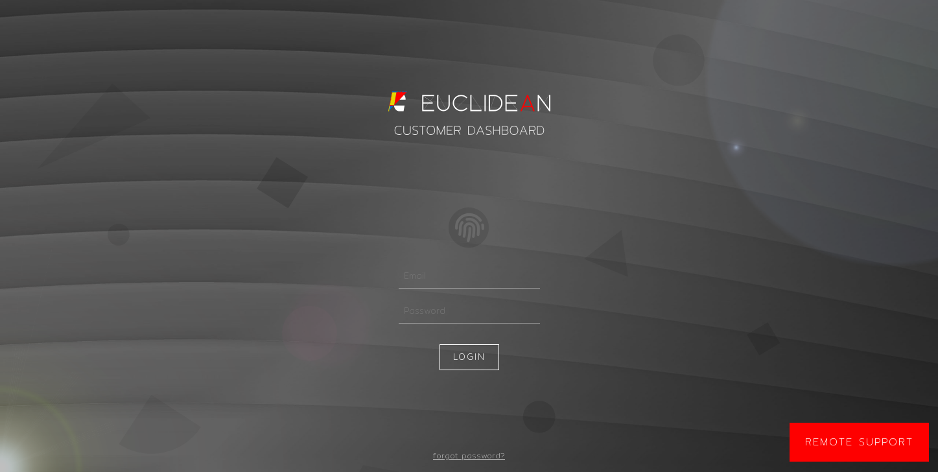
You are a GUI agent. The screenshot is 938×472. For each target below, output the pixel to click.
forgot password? (469, 455)
